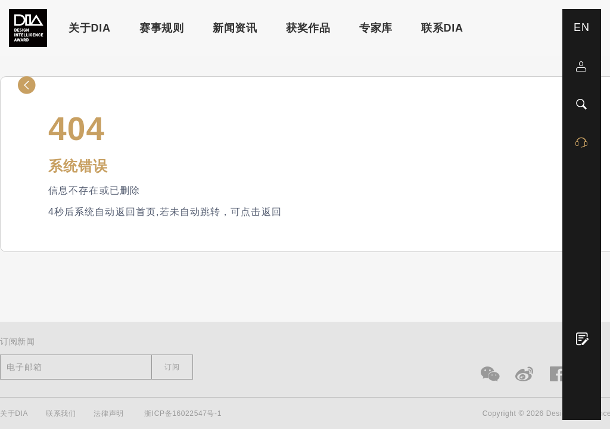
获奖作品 (308, 28)
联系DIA (442, 28)
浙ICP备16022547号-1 (183, 413)
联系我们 (61, 413)
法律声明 (108, 413)
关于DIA (90, 28)
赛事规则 (161, 28)
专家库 (376, 28)
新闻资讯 (235, 28)
